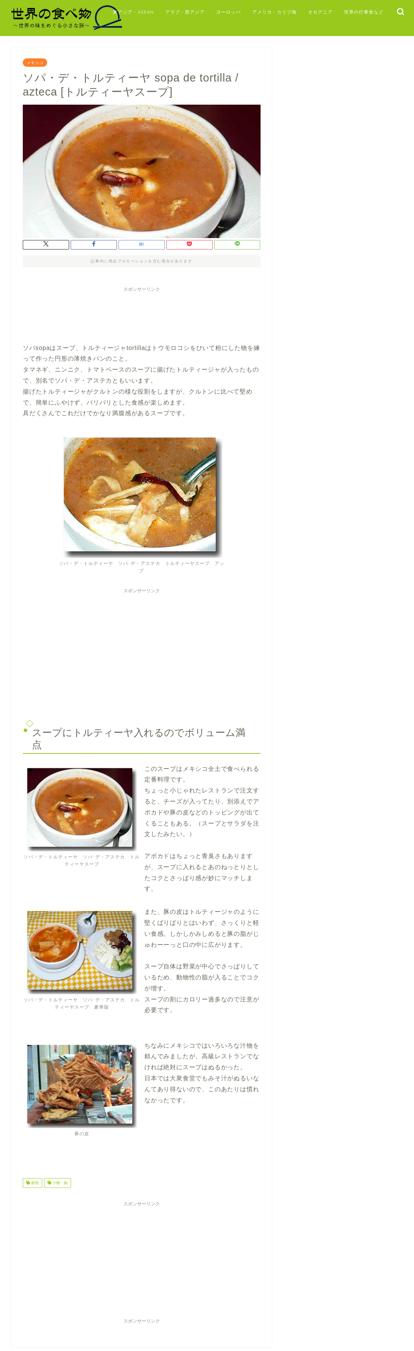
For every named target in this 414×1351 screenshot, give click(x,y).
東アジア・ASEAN (133, 12)
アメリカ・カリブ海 (274, 12)
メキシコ (35, 62)
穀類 (34, 1183)
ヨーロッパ (228, 12)
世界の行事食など (364, 12)
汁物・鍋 (59, 1183)
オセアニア (320, 12)
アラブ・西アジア (185, 12)
